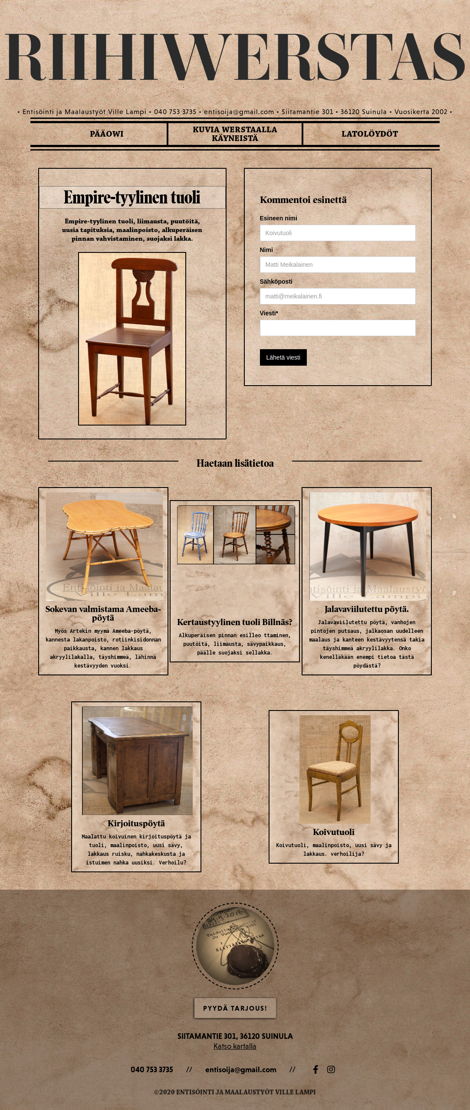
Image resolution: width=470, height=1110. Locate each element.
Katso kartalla (235, 1046)
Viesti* (269, 313)
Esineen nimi (278, 218)
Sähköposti (276, 281)
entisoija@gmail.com (240, 1069)
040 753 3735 (152, 1069)
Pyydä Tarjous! (235, 1008)
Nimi (266, 249)
